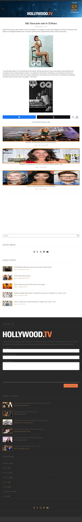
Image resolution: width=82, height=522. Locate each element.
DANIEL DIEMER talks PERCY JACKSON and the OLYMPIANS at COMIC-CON (40, 293)
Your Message (7, 361)
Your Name (6, 348)
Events (5, 468)
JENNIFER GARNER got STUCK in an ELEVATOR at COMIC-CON (41, 164)
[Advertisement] (41, 215)
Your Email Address (9, 355)
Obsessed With (8, 491)
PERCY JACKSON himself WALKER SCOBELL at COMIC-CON (35, 302)
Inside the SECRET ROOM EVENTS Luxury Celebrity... (32, 420)
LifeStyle (6, 477)
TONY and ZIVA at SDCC (22, 276)
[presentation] (19, 377)
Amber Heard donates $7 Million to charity (28, 438)
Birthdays (6, 463)
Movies (5, 482)
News (5, 487)
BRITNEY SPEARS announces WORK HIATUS (41, 142)
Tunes (5, 496)
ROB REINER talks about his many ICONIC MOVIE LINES (33, 267)
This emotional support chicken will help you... (29, 429)
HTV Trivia (6, 473)
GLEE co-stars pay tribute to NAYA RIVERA (41, 186)
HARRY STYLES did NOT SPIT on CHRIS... (27, 446)
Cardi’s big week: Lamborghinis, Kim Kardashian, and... (32, 403)
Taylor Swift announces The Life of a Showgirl (29, 284)
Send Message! (70, 386)
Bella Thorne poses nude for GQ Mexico (41, 23)
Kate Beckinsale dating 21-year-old (26, 412)
